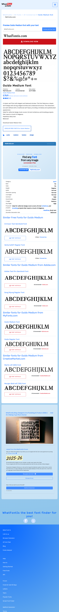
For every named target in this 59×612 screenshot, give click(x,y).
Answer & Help (12, 453)
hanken (24, 135)
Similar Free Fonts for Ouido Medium (23, 217)
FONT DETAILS (15, 238)
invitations (44, 206)
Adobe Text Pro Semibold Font (16, 271)
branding (15, 208)
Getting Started (8, 566)
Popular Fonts (7, 597)
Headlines (46, 210)
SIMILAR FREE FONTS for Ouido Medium (17, 128)
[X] (33, 521)
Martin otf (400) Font (12, 365)
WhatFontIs (7, 15)
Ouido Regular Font (11, 339)
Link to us (6, 534)
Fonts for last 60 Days (10, 585)
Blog (4, 546)
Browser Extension (9, 538)
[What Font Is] (6, 5)
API (4, 574)
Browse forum (29, 478)
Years (4, 593)
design (32, 135)
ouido (8, 135)
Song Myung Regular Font (14, 292)
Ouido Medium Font (12, 322)
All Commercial (30, 15)
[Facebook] (25, 521)
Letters (5, 589)
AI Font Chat (7, 542)
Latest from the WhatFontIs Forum (17, 449)
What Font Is (7, 530)
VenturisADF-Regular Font (14, 245)
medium (15, 135)
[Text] (22, 29)
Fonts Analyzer (7, 550)
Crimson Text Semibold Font (15, 224)
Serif (54, 182)
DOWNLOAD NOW (29, 41)
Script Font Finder (8, 601)
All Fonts (17, 15)
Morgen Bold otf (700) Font (15, 383)
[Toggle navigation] (55, 5)
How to (5, 562)
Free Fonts (6, 570)
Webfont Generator (29, 488)
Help (4, 558)
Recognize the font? (29, 474)
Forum (5, 581)
